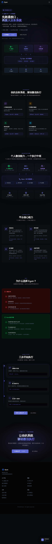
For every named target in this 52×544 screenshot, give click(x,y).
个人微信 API (5, 480)
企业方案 (4, 495)
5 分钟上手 (20, 451)
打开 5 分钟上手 (21, 413)
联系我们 (4, 497)
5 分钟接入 (9, 35)
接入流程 (4, 486)
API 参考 (29, 483)
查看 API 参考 (23, 34)
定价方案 (4, 492)
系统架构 (29, 486)
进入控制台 (33, 413)
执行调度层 (4, 483)
